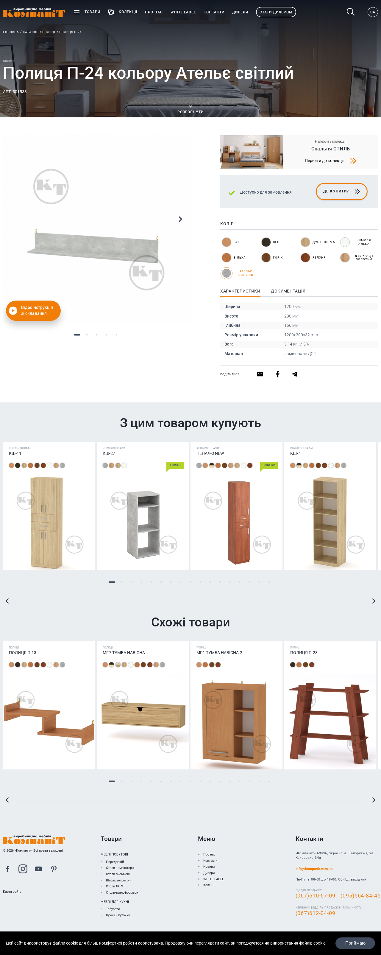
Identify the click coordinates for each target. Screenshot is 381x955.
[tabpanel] (96, 229)
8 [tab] (181, 582)
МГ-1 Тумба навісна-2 (219, 652)
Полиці (48, 32)
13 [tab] (230, 582)
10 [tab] (200, 582)
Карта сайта (12, 892)
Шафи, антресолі (118, 880)
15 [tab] (249, 582)
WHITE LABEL (213, 879)
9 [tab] (190, 582)
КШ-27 (109, 453)
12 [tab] (220, 582)
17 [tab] (269, 582)
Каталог (30, 32)
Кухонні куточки (118, 915)
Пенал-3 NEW (210, 453)
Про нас (209, 854)
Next (180, 219)
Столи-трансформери (122, 893)
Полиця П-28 (304, 652)
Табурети (113, 909)
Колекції (209, 885)
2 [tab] (87, 334)
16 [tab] (259, 582)
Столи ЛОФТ (115, 886)
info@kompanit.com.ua (314, 869)
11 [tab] (210, 582)
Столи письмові (118, 874)
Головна (11, 32)
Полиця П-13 (22, 652)
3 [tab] (97, 334)
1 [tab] (77, 334)
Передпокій (115, 862)
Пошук (351, 12)
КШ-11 (15, 453)
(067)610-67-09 (315, 896)
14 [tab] (240, 582)
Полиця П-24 (70, 32)
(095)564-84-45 (360, 896)
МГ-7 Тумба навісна (124, 652)
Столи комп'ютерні (120, 868)
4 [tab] (106, 334)
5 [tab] (116, 334)
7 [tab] (171, 582)
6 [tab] (161, 582)
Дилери (209, 873)
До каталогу (118, 935)
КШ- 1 (295, 453)
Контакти (210, 861)
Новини (209, 867)
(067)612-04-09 (315, 913)
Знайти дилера (218, 935)
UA (372, 12)
